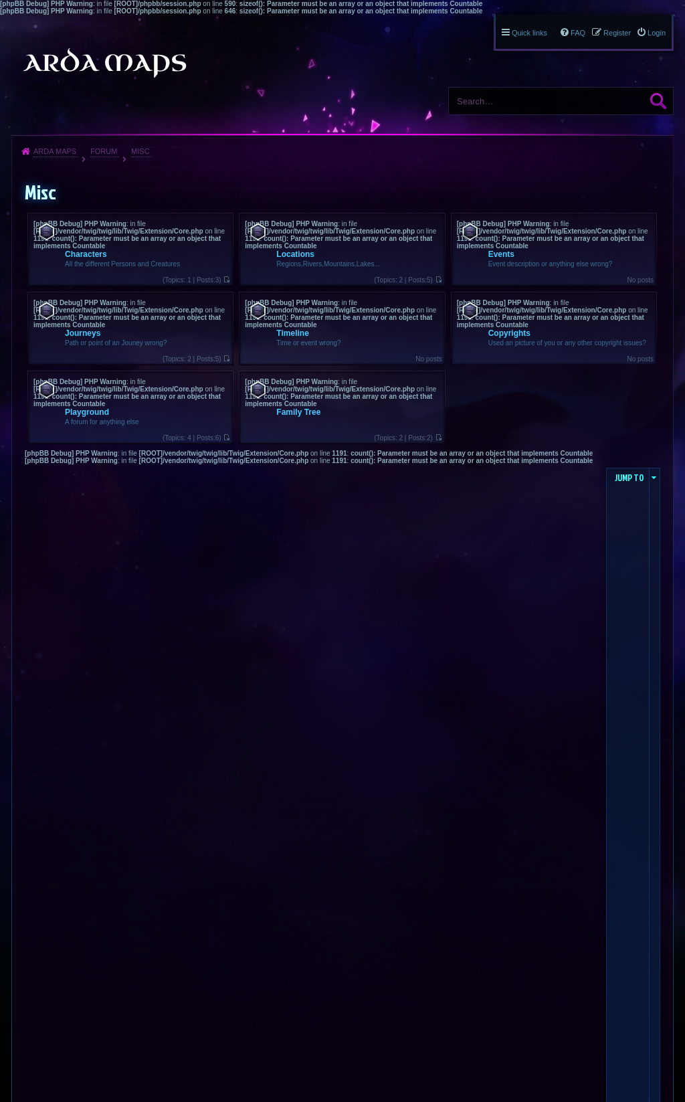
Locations (295, 254)
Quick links (529, 33)
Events (501, 254)
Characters (86, 254)
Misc (140, 151)
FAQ (578, 33)
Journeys (82, 333)
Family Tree (298, 412)
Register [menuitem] (617, 33)
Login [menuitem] (657, 33)
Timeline (292, 333)
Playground (87, 412)
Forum (103, 151)
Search (658, 101)
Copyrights (509, 333)
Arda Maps (54, 151)
